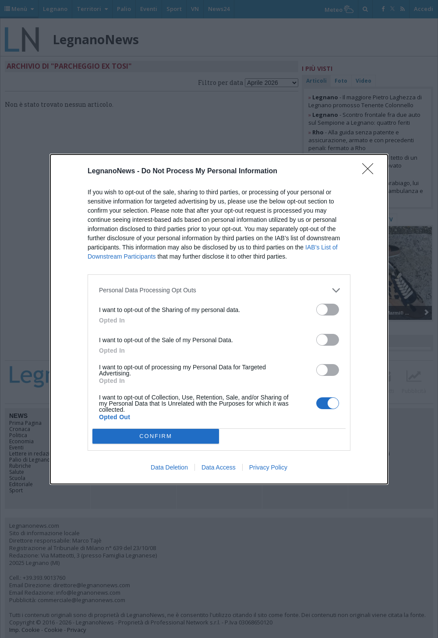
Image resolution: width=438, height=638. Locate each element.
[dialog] (219, 319)
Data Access (218, 467)
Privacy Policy (268, 467)
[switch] (327, 309)
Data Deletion (169, 467)
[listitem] (219, 290)
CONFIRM (155, 436)
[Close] (370, 171)
